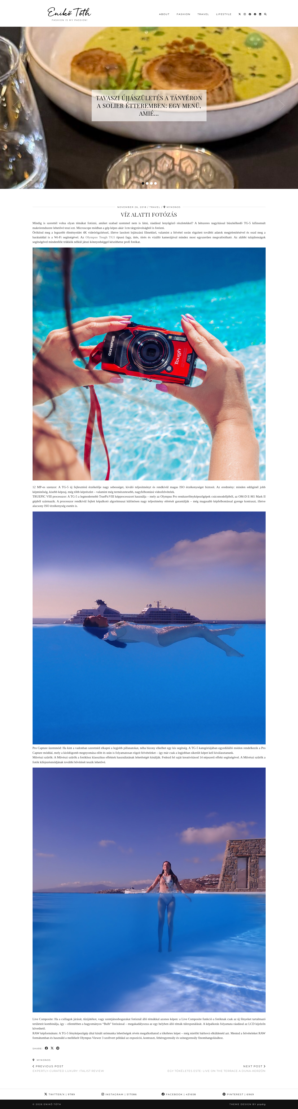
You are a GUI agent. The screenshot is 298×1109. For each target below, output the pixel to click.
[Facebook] (255, 14)
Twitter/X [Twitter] (59, 1094)
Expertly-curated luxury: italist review (68, 1069)
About (164, 14)
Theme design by (248, 1104)
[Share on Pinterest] (58, 1048)
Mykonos (42, 1060)
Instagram (119, 1094)
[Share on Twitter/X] (52, 1048)
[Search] (265, 14)
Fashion (183, 14)
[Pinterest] (250, 14)
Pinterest (238, 1094)
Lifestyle (224, 14)
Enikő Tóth (69, 12)
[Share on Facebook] (46, 1048)
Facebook (179, 1094)
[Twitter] (239, 14)
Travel (203, 14)
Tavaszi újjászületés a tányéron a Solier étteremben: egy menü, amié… (149, 105)
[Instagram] (245, 14)
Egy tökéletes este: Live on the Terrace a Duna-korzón (216, 1069)
